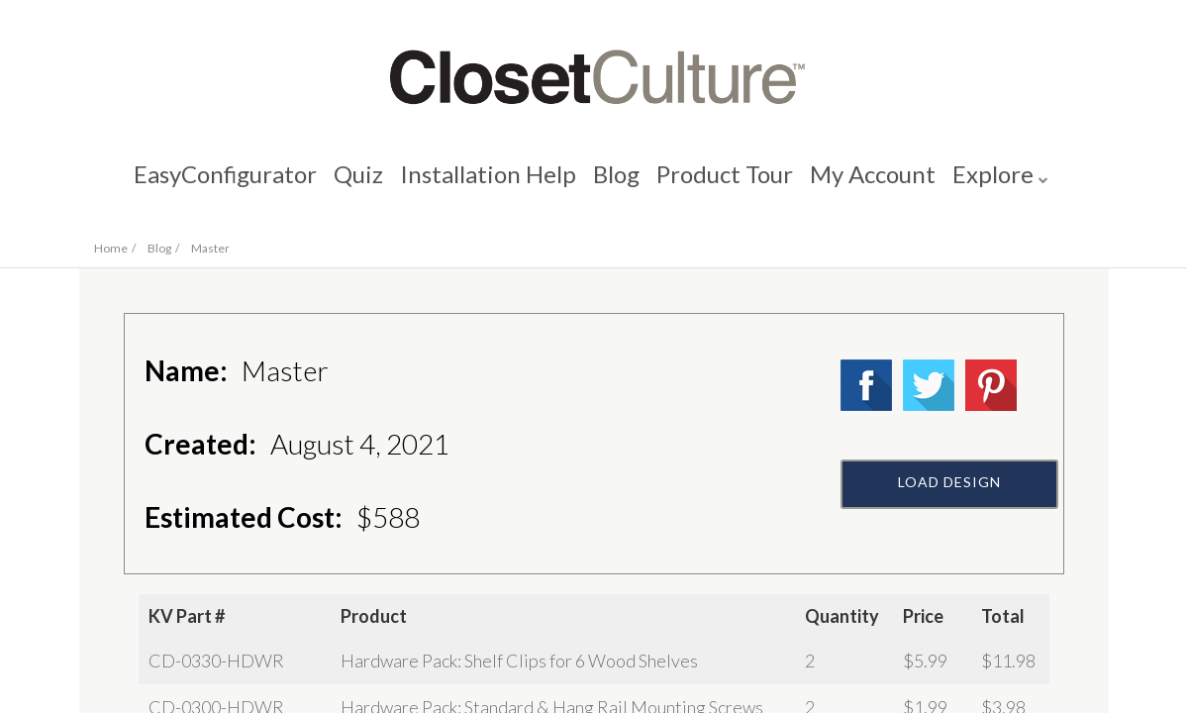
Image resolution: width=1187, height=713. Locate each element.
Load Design (949, 531)
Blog (616, 183)
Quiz (352, 183)
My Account (878, 183)
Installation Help (485, 183)
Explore (1001, 183)
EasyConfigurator (216, 183)
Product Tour (727, 183)
